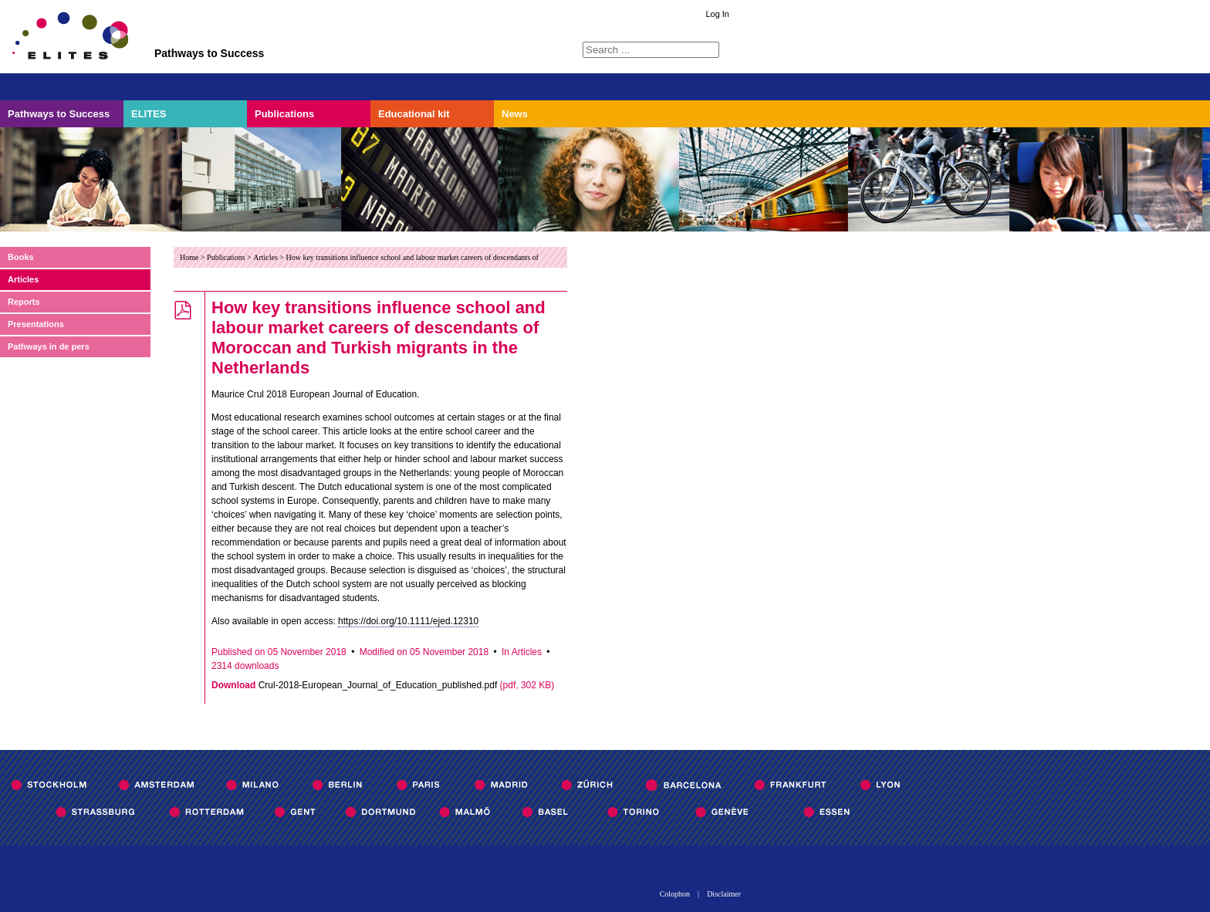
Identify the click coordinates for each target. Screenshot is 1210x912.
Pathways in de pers (49, 346)
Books (21, 257)
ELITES (149, 114)
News (515, 114)
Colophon (675, 894)
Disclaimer (724, 894)
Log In (717, 14)
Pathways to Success (59, 114)
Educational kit (413, 114)
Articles (23, 279)
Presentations (36, 324)
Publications (284, 114)
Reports (24, 301)
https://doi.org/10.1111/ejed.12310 (408, 621)
